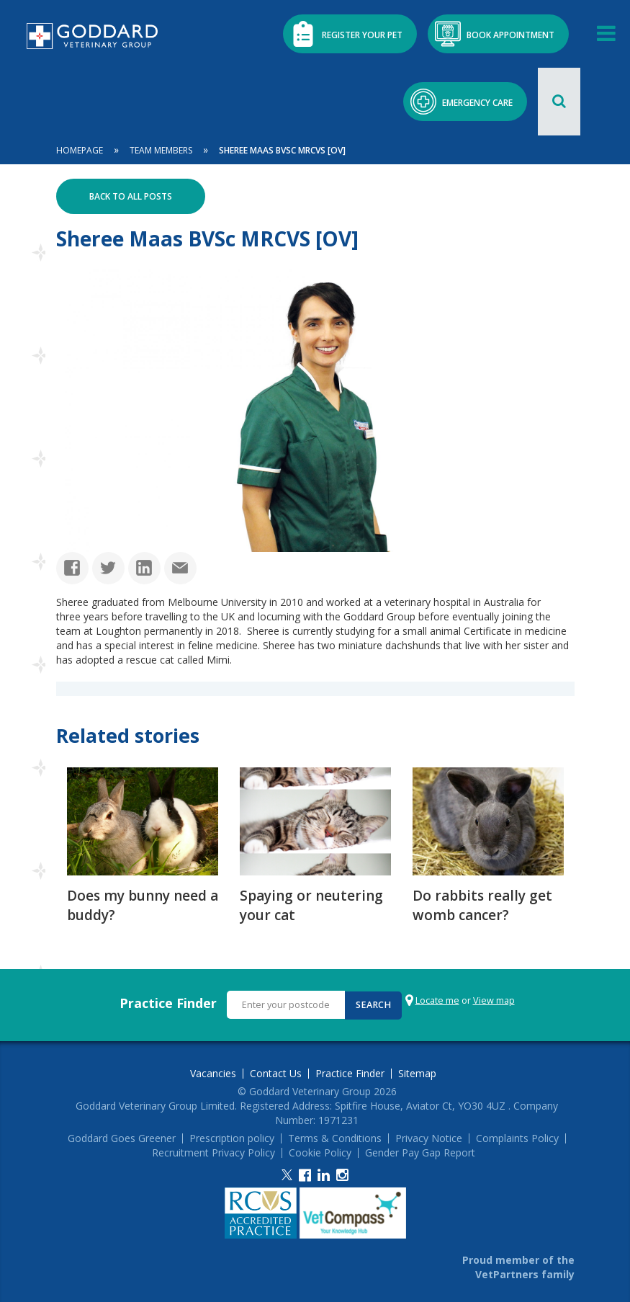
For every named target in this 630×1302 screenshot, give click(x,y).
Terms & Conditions (335, 1137)
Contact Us (276, 1072)
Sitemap (417, 1072)
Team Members (161, 149)
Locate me (437, 999)
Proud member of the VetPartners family (518, 1266)
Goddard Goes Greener (122, 1137)
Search (372, 1003)
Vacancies (213, 1072)
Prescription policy (231, 1137)
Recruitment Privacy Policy (213, 1151)
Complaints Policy (517, 1137)
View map (493, 999)
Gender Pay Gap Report (420, 1151)
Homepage (79, 149)
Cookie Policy (320, 1151)
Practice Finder (168, 1001)
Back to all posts (130, 195)
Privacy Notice (428, 1137)
